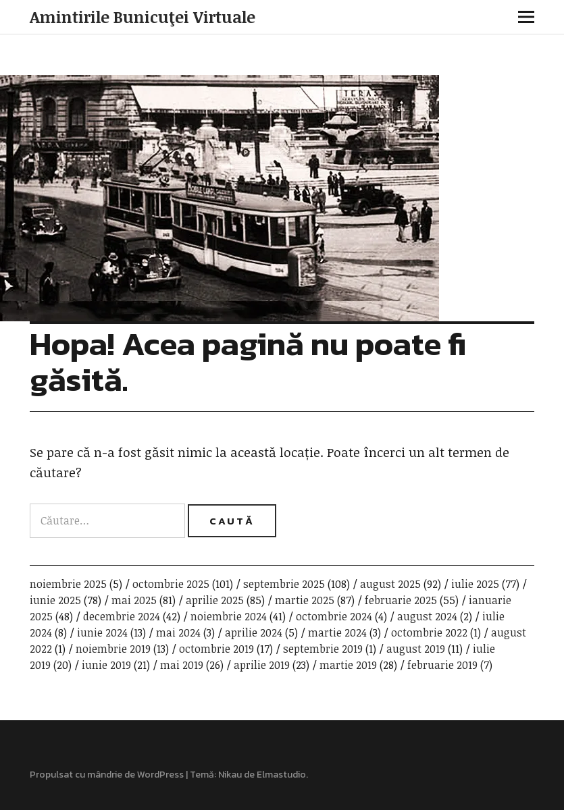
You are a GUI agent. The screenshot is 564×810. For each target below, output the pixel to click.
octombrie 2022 (429, 632)
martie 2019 (348, 664)
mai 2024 (178, 632)
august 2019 (415, 648)
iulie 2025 (475, 583)
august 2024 (427, 616)
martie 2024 (337, 632)
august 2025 (390, 583)
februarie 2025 (401, 600)
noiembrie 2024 (228, 616)
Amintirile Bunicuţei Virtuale (142, 16)
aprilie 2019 (262, 664)
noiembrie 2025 (68, 583)
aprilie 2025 (215, 600)
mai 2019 (181, 664)
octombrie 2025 (170, 583)
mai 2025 (134, 600)
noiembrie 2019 (113, 648)
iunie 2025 (55, 600)
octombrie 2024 (334, 616)
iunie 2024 (102, 632)
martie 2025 (304, 600)
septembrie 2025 (284, 583)
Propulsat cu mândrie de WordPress (107, 774)
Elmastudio (281, 774)
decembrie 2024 (121, 616)
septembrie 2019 (323, 648)
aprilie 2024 (253, 632)
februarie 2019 (442, 664)
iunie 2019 (106, 664)
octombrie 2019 (216, 648)
